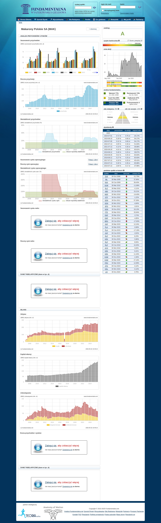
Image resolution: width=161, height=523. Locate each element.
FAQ (79, 514)
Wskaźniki (119, 511)
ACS (106, 248)
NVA (106, 182)
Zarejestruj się (67, 225)
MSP (106, 194)
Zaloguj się (50, 221)
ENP (106, 215)
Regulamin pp (130, 514)
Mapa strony (120, 514)
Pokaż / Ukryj (93, 160)
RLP (106, 236)
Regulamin (85, 514)
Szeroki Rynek (89, 511)
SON (106, 200)
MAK (20, 22)
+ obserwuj (92, 29)
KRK (106, 239)
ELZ (106, 188)
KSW (106, 257)
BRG (106, 221)
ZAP (106, 224)
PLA (106, 227)
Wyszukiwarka (99, 511)
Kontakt (75, 514)
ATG (106, 266)
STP (106, 197)
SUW (106, 185)
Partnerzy (126, 511)
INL (106, 179)
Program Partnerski (137, 511)
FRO (106, 263)
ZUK (106, 176)
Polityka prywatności (97, 514)
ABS (106, 191)
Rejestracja (105, 13)
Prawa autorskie (110, 514)
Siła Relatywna (110, 511)
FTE (106, 212)
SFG (106, 206)
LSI (106, 272)
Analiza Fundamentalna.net (73, 511)
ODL (106, 269)
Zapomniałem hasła (127, 13)
